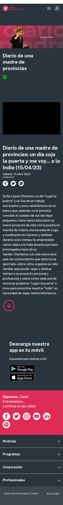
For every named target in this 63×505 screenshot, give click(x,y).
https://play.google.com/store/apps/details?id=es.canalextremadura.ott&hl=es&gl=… (22, 369)
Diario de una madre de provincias (18, 62)
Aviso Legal (53, 493)
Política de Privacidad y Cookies (21, 493)
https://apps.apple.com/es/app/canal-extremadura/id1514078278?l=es (21, 377)
